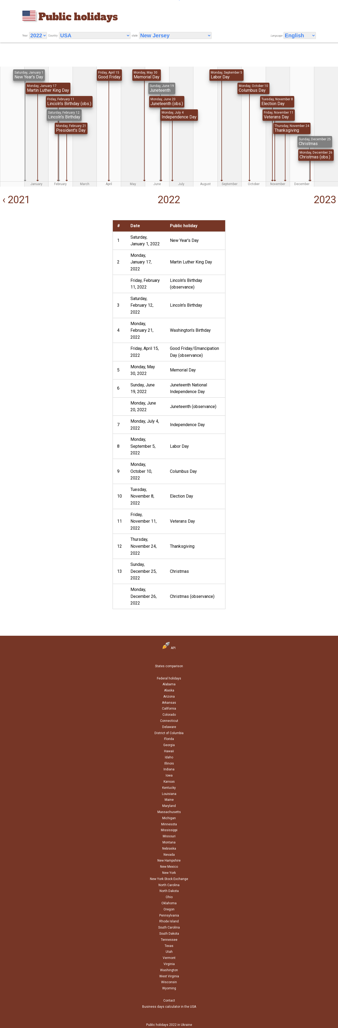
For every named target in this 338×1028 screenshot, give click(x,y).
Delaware (169, 727)
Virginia (169, 964)
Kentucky (169, 788)
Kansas (169, 781)
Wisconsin (169, 982)
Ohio (169, 897)
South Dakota (169, 933)
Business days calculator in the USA (169, 1007)
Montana (169, 842)
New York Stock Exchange (169, 879)
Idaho (169, 757)
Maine (169, 800)
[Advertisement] (55, 257)
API (169, 648)
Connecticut (169, 721)
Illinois (169, 763)
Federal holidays (169, 678)
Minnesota (169, 824)
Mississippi (169, 830)
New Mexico (169, 867)
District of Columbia (169, 733)
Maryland (169, 806)
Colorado (169, 715)
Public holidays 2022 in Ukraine (169, 1025)
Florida (169, 739)
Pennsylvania (169, 915)
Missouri (169, 836)
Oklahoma (169, 903)
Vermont (169, 958)
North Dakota (169, 891)
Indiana (169, 769)
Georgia (169, 745)
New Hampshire (169, 860)
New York (169, 873)
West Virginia (169, 976)
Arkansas (169, 703)
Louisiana (169, 794)
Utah (169, 952)
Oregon (169, 909)
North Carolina (169, 885)
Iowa (169, 775)
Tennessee (169, 940)
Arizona (169, 696)
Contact (169, 1000)
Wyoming (169, 988)
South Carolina (169, 927)
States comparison (169, 666)
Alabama (169, 684)
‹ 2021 (15, 200)
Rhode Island (169, 921)
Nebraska (169, 848)
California (169, 708)
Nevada (169, 855)
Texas (169, 946)
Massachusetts (169, 812)
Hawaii (169, 751)
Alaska (169, 690)
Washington (169, 970)
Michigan (169, 818)
